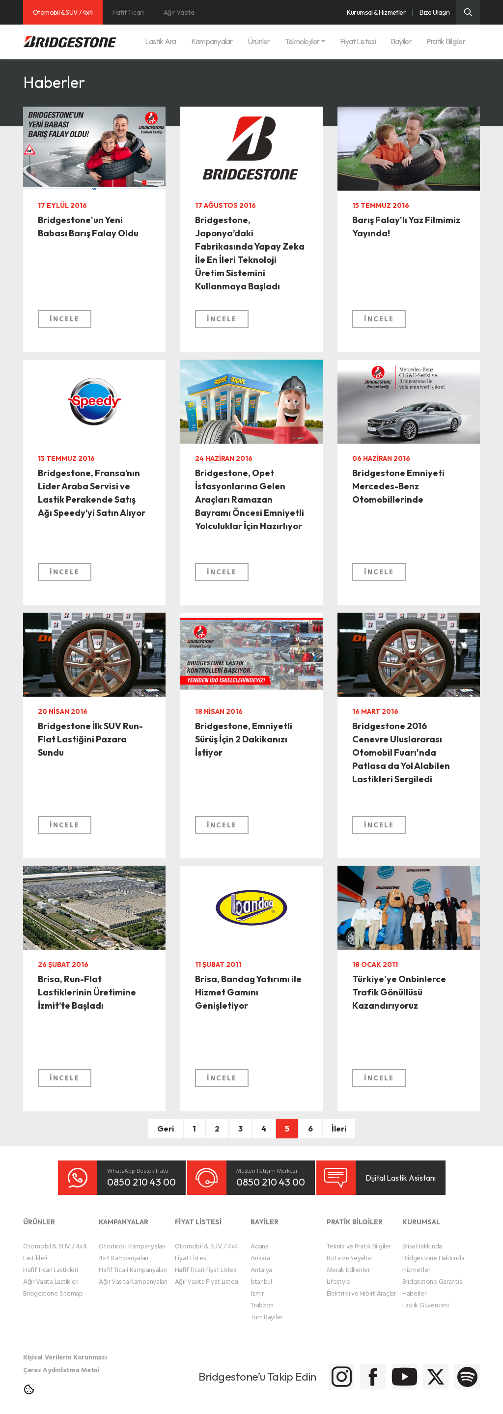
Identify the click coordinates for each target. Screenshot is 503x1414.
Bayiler (401, 41)
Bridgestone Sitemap (53, 1285)
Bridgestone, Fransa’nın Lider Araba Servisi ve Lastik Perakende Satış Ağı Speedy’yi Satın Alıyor (86, 514)
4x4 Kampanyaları (123, 1250)
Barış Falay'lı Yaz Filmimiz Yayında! (396, 229)
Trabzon (262, 1297)
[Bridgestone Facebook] (314, 1369)
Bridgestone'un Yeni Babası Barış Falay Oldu (88, 237)
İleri (339, 1128)
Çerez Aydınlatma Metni (61, 1362)
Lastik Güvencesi (425, 1297)
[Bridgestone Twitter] (412, 1369)
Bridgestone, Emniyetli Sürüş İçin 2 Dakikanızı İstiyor (247, 743)
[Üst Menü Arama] (468, 12)
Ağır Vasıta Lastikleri (51, 1274)
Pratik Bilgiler (445, 41)
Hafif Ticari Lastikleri (50, 1262)
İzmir (257, 1285)
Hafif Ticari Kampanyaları (133, 1262)
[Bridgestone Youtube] (363, 1369)
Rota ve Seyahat (350, 1250)
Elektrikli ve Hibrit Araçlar (361, 1285)
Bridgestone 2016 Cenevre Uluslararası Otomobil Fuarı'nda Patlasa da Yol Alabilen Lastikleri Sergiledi (405, 767)
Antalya (261, 1262)
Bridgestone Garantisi (432, 1274)
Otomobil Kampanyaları (132, 1238)
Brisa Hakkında (422, 1238)
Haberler (414, 1285)
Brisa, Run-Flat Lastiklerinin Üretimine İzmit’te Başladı (84, 1004)
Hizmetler (416, 1262)
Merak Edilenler (348, 1262)
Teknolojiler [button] (302, 41)
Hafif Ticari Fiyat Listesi (206, 1262)
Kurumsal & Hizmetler (376, 12)
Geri (165, 1128)
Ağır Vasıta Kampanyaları (133, 1274)
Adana (260, 1238)
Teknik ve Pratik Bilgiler (359, 1238)
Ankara (260, 1250)
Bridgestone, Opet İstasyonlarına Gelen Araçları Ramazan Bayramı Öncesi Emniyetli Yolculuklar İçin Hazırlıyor (248, 514)
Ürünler (259, 41)
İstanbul (261, 1274)
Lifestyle (338, 1274)
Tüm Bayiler (266, 1309)
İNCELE (65, 328)
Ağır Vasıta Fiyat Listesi (206, 1274)
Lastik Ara (160, 41)
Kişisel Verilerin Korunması (65, 1349)
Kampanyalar (212, 41)
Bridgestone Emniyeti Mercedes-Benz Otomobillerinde (407, 490)
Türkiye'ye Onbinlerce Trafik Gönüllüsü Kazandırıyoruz (396, 1004)
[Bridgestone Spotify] (461, 1369)
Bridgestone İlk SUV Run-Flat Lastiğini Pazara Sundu (88, 743)
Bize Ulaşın (434, 12)
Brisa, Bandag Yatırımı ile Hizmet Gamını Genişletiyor (246, 996)
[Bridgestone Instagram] (265, 1369)
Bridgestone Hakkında (433, 1250)
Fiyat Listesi (358, 41)
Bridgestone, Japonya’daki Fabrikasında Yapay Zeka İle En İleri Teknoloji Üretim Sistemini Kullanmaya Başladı (249, 269)
